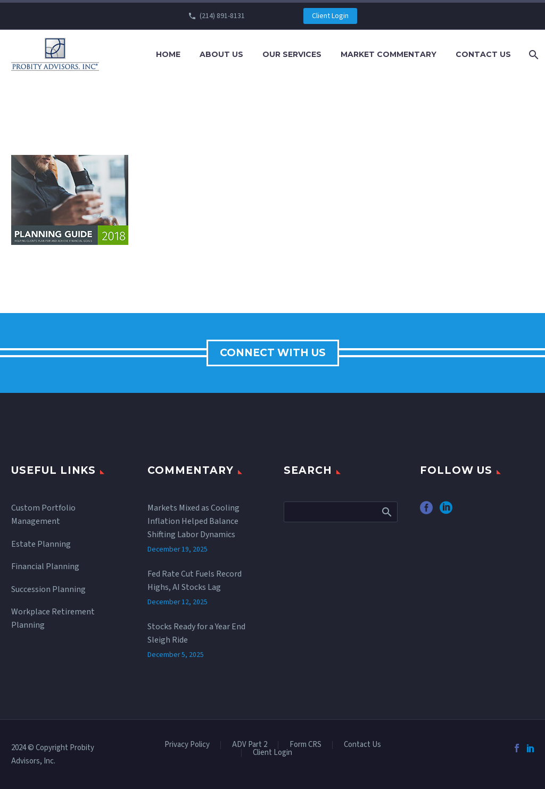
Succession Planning (48, 589)
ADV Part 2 (249, 745)
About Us (221, 54)
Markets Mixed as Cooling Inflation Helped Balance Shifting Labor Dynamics (193, 521)
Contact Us (483, 54)
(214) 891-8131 (222, 16)
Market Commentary (388, 54)
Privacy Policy (187, 745)
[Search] (532, 54)
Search (386, 512)
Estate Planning (41, 544)
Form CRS (305, 745)
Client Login (330, 16)
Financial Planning (45, 566)
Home (168, 54)
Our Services (291, 54)
